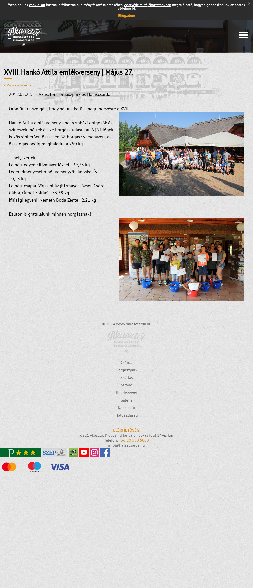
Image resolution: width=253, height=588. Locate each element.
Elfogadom (126, 15)
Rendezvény (126, 392)
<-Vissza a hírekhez (18, 85)
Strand (126, 384)
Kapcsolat (126, 407)
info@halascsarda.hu (126, 445)
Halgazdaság (126, 415)
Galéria (126, 400)
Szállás (126, 377)
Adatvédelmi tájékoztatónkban (147, 4)
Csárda (126, 362)
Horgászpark (126, 369)
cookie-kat (37, 4)
